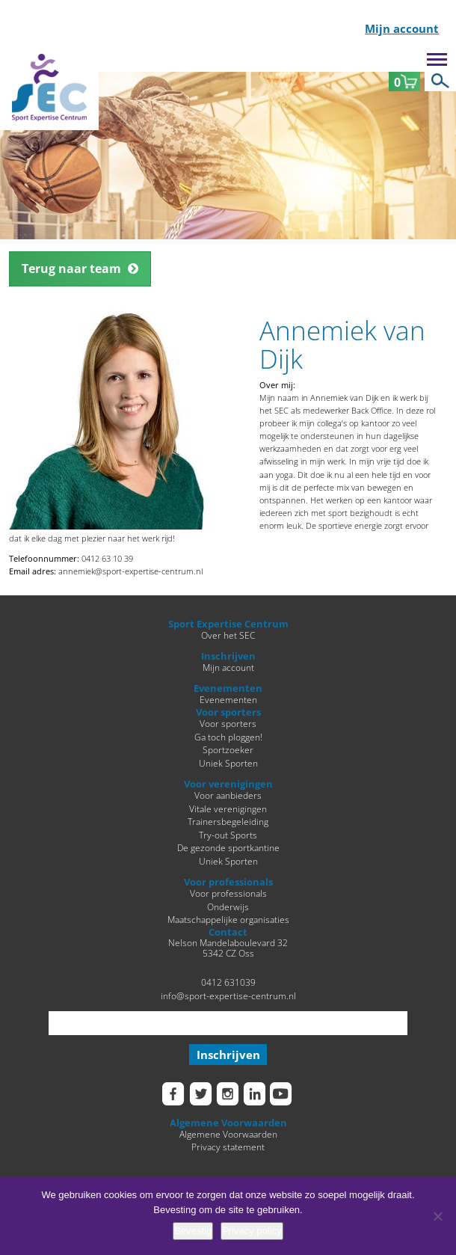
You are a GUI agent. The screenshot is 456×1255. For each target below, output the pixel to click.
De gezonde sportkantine (228, 847)
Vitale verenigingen (228, 808)
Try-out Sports (228, 835)
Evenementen (228, 699)
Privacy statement (228, 1147)
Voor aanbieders (228, 795)
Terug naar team (71, 268)
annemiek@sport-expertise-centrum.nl (130, 571)
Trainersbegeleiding (228, 821)
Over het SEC (228, 635)
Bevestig (193, 1230)
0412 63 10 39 (107, 558)
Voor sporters (228, 723)
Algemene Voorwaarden (228, 1134)
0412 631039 (228, 982)
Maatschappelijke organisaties (228, 919)
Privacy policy (251, 1230)
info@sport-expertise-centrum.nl (228, 995)
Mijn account (402, 29)
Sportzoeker (228, 749)
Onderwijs (228, 906)
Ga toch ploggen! (228, 737)
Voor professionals (228, 893)
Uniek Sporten (228, 763)
